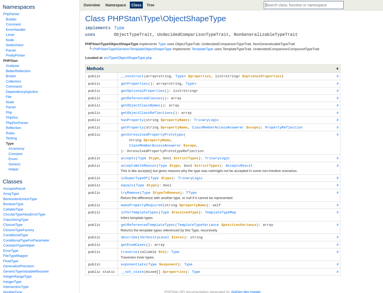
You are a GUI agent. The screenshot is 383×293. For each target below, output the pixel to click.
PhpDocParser (17, 123)
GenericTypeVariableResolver (26, 271)
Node (10, 40)
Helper (14, 169)
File (8, 97)
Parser (11, 50)
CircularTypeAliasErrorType (24, 214)
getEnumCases (133, 238)
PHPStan (10, 61)
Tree (150, 5)
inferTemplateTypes (139, 207)
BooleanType (13, 204)
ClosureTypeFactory (18, 230)
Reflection (13, 128)
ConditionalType (15, 235)
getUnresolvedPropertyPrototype (152, 132)
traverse (129, 245)
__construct (132, 76)
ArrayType (11, 194)
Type (10, 143)
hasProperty (132, 118)
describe (129, 231)
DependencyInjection (22, 92)
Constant (15, 154)
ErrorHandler (16, 30)
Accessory (16, 148)
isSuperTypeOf (134, 174)
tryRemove (130, 188)
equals (127, 181)
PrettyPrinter (15, 55)
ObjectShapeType (194, 18)
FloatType (10, 261)
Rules (10, 133)
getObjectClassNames (140, 104)
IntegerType (12, 282)
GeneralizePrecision (18, 266)
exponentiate (133, 258)
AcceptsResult (14, 189)
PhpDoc (12, 117)
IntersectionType (15, 287)
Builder (11, 19)
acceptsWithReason (138, 162)
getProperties (134, 83)
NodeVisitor (15, 45)
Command (14, 86)
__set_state (132, 265)
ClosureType (13, 225)
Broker (11, 76)
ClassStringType (15, 220)
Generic (15, 164)
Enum (13, 159)
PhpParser (11, 14)
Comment (13, 24)
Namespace (115, 5)
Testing (11, 138)
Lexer (10, 35)
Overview (92, 5)
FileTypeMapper (15, 256)
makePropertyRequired (141, 200)
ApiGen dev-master (246, 285)
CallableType (13, 209)
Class (136, 5)
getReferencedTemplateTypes (148, 219)
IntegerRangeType (17, 276)
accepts (128, 154)
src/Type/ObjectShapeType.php (128, 58)
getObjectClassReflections (147, 111)
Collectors (13, 81)
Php (9, 112)
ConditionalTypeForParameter (26, 240)
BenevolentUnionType (20, 199)
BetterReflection (18, 71)
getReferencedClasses (141, 97)
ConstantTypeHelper (19, 245)
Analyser (12, 66)
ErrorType (10, 251)
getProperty (132, 125)
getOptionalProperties (142, 90)
